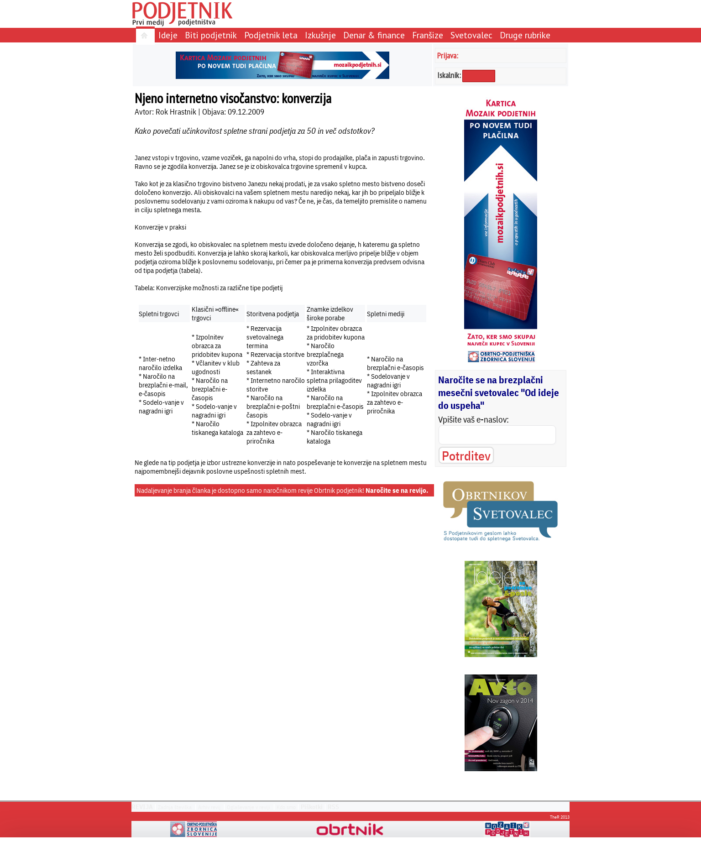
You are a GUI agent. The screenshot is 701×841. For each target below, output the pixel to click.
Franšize (427, 35)
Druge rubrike (525, 35)
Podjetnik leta (271, 35)
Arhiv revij (209, 807)
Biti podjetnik (211, 35)
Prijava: (447, 55)
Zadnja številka (175, 807)
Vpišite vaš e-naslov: (473, 419)
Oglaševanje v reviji (248, 807)
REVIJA (142, 807)
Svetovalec (471, 35)
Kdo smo (286, 807)
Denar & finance (374, 35)
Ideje (168, 35)
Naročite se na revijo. (397, 490)
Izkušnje (320, 35)
